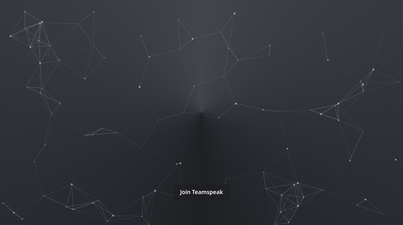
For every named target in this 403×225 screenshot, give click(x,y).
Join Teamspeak (201, 192)
